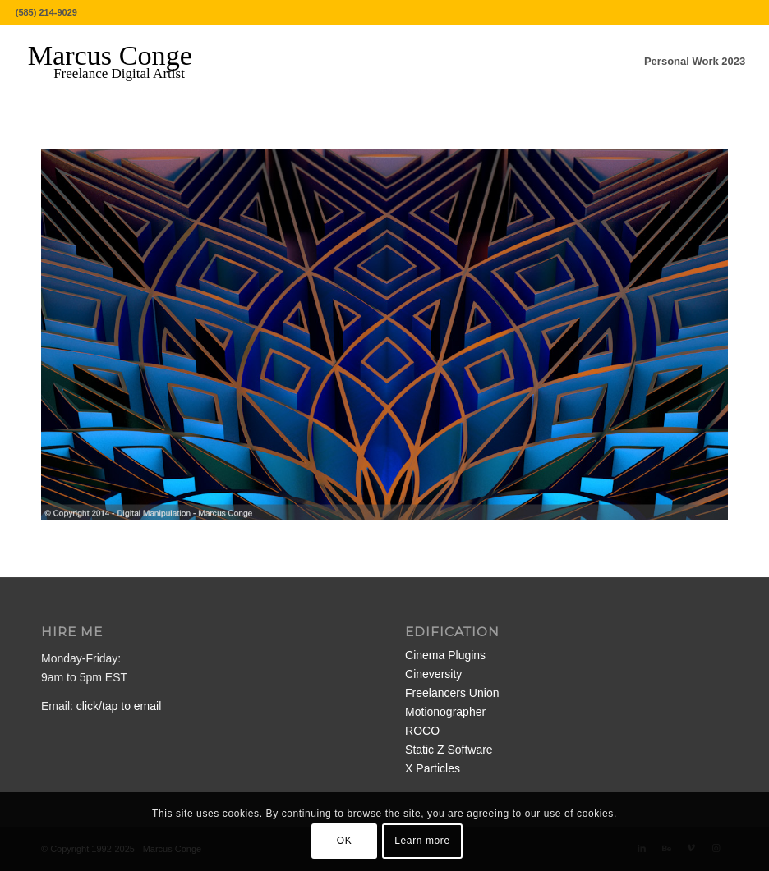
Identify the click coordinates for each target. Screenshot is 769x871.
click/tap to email (118, 706)
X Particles (432, 768)
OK (344, 840)
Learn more (421, 840)
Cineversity (433, 674)
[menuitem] (694, 62)
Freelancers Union (452, 692)
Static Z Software (449, 749)
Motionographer (445, 711)
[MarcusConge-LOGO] (122, 62)
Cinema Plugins (445, 655)
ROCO (422, 730)
